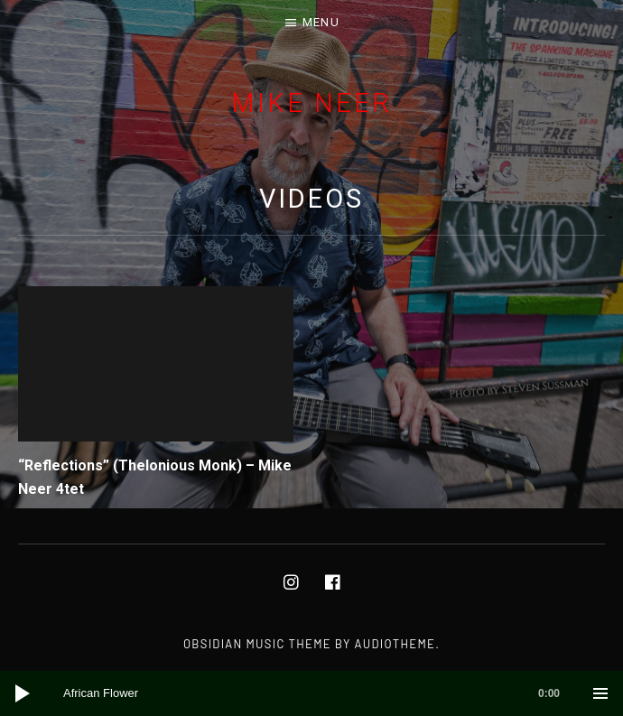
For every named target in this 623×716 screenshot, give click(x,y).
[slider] (320, 693)
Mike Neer (311, 103)
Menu (320, 22)
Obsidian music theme (257, 644)
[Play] (22, 693)
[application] (311, 693)
